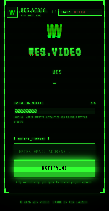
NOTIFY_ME (54, 168)
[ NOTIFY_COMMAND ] (32, 139)
